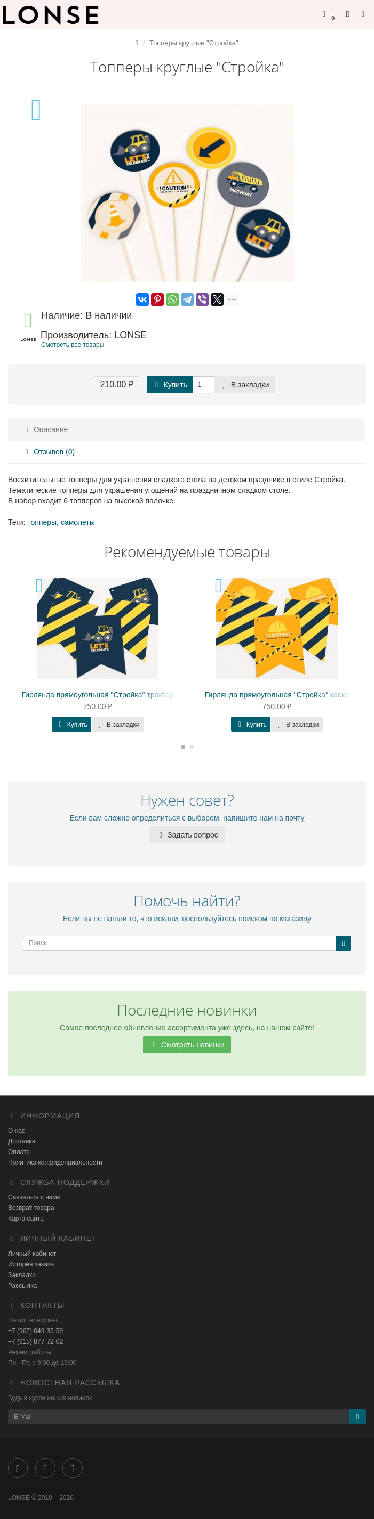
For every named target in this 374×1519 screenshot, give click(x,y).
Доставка (22, 1141)
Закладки (22, 1275)
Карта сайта (26, 1218)
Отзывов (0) (48, 452)
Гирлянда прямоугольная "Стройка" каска (277, 695)
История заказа (31, 1264)
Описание (45, 429)
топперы (42, 522)
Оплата (19, 1152)
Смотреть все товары (72, 344)
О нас (16, 1130)
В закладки (244, 384)
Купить (169, 384)
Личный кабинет (32, 1253)
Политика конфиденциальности (55, 1162)
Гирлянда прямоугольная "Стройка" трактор (97, 695)
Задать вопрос (187, 835)
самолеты (78, 522)
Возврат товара (31, 1208)
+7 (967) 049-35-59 (35, 1331)
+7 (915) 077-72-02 (35, 1341)
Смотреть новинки (187, 1045)
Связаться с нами (34, 1197)
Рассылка (22, 1285)
